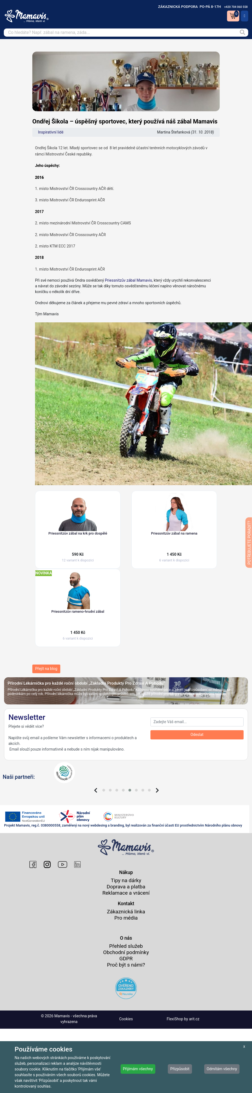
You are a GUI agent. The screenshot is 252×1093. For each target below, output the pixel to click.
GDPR (126, 958)
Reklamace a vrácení (126, 893)
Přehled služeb (126, 946)
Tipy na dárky (126, 880)
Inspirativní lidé (51, 132)
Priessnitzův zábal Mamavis (128, 280)
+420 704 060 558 (236, 7)
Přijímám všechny (138, 1069)
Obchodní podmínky (126, 952)
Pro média (126, 918)
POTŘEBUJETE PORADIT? (249, 543)
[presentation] (95, 790)
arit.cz (194, 1019)
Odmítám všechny (222, 1069)
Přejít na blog (46, 668)
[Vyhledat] (242, 32)
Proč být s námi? (126, 965)
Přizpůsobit (180, 1069)
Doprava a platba (126, 887)
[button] (103, 790)
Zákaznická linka (126, 911)
